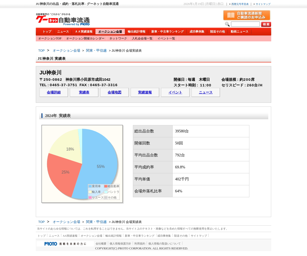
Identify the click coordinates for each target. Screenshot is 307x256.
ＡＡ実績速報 (83, 31)
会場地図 (114, 92)
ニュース (63, 31)
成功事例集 (197, 31)
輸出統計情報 (136, 31)
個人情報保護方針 (120, 243)
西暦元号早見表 (239, 4)
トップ (46, 31)
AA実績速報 (70, 235)
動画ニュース (239, 31)
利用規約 (139, 243)
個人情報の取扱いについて (164, 243)
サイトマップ (262, 4)
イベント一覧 (166, 38)
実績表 (84, 92)
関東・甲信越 (96, 50)
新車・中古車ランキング (167, 31)
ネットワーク (118, 38)
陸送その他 (217, 31)
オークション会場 (110, 31)
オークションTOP (49, 38)
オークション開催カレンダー (85, 38)
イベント (175, 92)
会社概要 (101, 243)
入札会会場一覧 (142, 38)
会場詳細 (54, 92)
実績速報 (145, 92)
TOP (41, 50)
